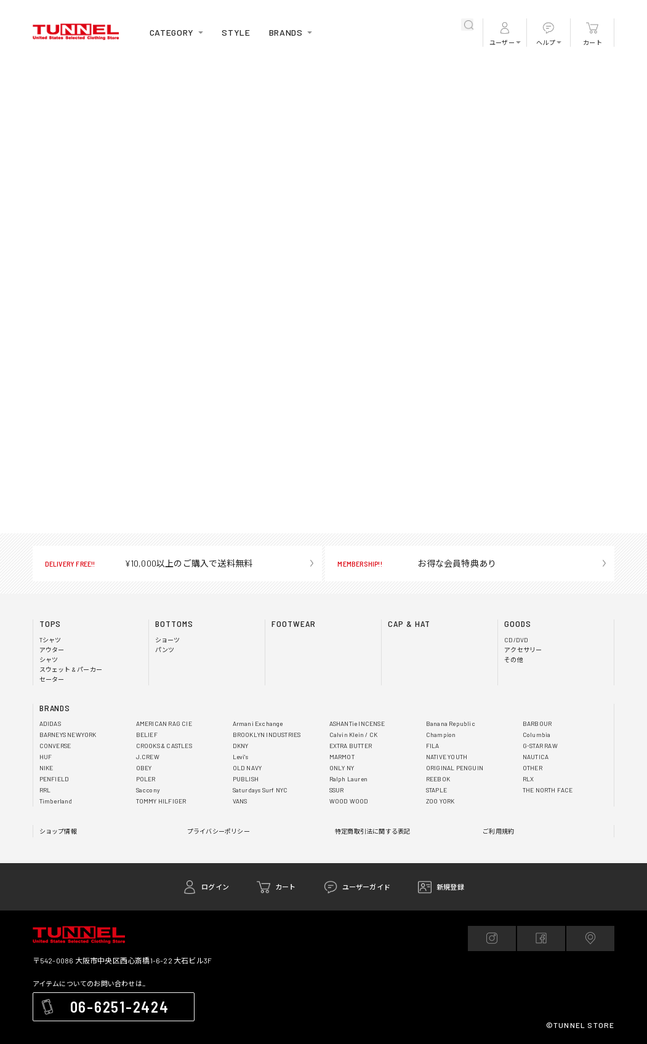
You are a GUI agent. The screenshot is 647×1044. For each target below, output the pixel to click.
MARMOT (342, 756)
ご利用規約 (498, 831)
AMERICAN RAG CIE (164, 723)
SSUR (336, 790)
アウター (52, 649)
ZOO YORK (440, 801)
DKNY (241, 745)
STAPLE (436, 790)
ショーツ (167, 640)
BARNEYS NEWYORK (68, 734)
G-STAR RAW (540, 745)
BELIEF (147, 734)
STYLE (236, 32)
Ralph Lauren (348, 779)
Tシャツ (50, 640)
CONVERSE (55, 745)
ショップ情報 (58, 831)
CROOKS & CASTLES (164, 745)
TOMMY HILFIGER (161, 801)
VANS (240, 801)
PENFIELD (54, 779)
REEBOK (438, 779)
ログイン (215, 887)
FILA (433, 745)
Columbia (537, 734)
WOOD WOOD (349, 801)
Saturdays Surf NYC (260, 790)
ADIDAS (50, 723)
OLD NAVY (247, 767)
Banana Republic (450, 723)
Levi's (240, 756)
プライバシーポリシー (218, 831)
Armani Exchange (258, 723)
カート (592, 42)
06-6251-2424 (119, 1006)
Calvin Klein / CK (353, 734)
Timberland (56, 801)
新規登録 (450, 887)
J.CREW (147, 756)
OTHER (532, 767)
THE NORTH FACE (548, 790)
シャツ (48, 659)
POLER (146, 779)
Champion (441, 734)
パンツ (165, 649)
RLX (528, 779)
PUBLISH (246, 779)
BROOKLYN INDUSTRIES (267, 734)
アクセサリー (523, 649)
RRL (45, 790)
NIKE (46, 767)
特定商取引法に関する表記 (372, 831)
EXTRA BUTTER (350, 745)
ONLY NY (341, 767)
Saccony (148, 790)
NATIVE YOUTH (446, 756)
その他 (513, 659)
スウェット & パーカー (70, 669)
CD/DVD (516, 640)
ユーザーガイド (366, 887)
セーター (52, 679)
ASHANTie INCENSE (357, 723)
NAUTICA (536, 756)
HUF (45, 756)
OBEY (144, 767)
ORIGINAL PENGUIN (454, 767)
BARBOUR (537, 723)
